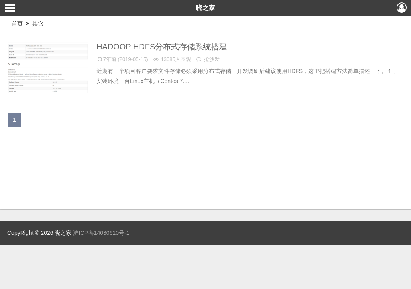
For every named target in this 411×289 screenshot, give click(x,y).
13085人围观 (172, 59)
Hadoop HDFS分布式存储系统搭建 (163, 46)
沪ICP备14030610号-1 (101, 233)
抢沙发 (207, 59)
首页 (17, 23)
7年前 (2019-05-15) (122, 59)
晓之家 (205, 7)
